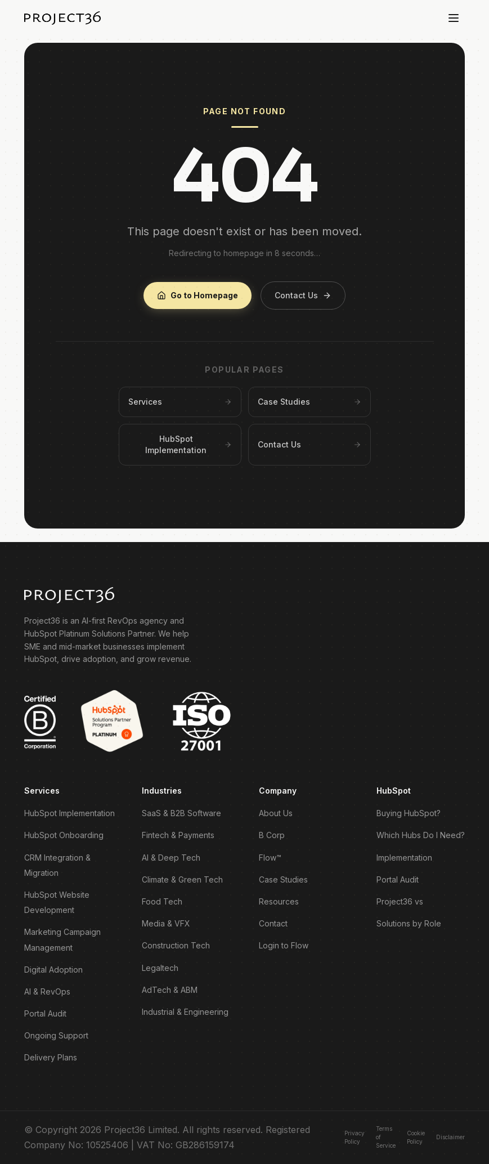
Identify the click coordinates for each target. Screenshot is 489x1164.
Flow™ (270, 857)
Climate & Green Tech (182, 879)
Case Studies (283, 879)
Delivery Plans (50, 1057)
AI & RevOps (47, 991)
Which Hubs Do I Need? (420, 835)
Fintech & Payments (178, 835)
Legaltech (160, 968)
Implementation (404, 857)
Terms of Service (386, 1137)
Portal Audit (45, 1013)
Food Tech (162, 901)
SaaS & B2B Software (181, 813)
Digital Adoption (53, 969)
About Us (276, 813)
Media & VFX (166, 923)
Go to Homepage (197, 295)
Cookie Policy (416, 1137)
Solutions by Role (408, 923)
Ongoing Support (56, 1035)
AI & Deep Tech (171, 857)
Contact (273, 923)
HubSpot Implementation (69, 813)
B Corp (272, 835)
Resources (279, 901)
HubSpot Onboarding (64, 835)
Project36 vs (399, 901)
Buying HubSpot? (408, 813)
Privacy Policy (354, 1137)
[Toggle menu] (453, 18)
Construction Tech (176, 945)
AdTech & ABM (170, 990)
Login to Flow (283, 945)
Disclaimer (450, 1137)
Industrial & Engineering (185, 1012)
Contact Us (303, 295)
